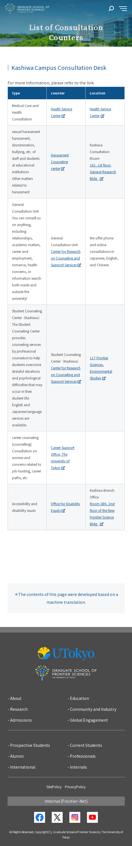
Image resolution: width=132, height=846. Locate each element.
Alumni (16, 756)
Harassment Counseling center (60, 162)
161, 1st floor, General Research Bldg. (103, 172)
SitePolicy (54, 786)
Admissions (21, 720)
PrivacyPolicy (75, 786)
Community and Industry (93, 709)
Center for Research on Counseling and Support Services (66, 258)
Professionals (83, 756)
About (16, 698)
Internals (78, 767)
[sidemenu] (122, 9)
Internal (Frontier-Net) (66, 801)
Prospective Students (30, 745)
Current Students (86, 745)
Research (19, 709)
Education (79, 698)
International (22, 767)
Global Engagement (89, 720)
